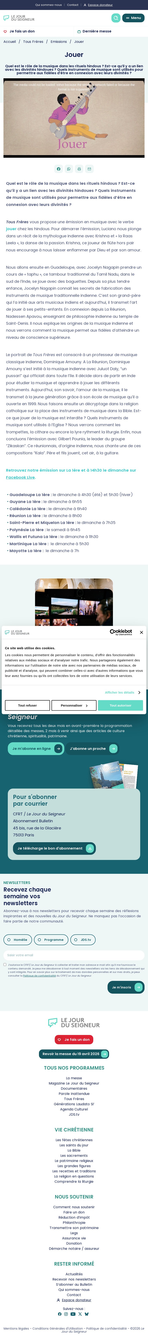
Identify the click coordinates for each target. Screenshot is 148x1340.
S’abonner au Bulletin (74, 1284)
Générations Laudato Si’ (74, 1104)
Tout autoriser (120, 705)
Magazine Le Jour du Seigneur (74, 1083)
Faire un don (74, 1212)
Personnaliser (74, 705)
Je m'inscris (127, 987)
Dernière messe (97, 31)
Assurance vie (74, 1238)
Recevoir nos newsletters (74, 1279)
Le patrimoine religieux (74, 1160)
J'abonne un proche (93, 748)
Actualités (74, 1274)
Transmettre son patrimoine (74, 1227)
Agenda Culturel (74, 1109)
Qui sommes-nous (48, 5)
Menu (136, 17)
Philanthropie (74, 1222)
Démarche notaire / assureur (74, 1248)
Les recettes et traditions (74, 1171)
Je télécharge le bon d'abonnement (56, 848)
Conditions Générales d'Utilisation (57, 1328)
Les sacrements (74, 1155)
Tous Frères (74, 1098)
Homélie (20, 940)
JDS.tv (86, 940)
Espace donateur (100, 5)
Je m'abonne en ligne (37, 748)
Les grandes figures (74, 1165)
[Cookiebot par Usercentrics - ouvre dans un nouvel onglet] (113, 632)
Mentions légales (16, 1328)
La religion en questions (74, 1176)
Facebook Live (20, 477)
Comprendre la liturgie (74, 1181)
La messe (74, 1078)
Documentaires (74, 1088)
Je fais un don (22, 31)
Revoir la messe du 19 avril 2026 (75, 1054)
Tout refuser (27, 705)
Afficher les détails (119, 692)
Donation (74, 1243)
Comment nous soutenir (74, 1207)
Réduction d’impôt (74, 1217)
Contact (72, 5)
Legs (74, 1233)
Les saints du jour (74, 1145)
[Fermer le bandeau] (141, 632)
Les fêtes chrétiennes (74, 1140)
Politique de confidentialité (39, 975)
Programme (54, 940)
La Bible (74, 1150)
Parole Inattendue (74, 1093)
